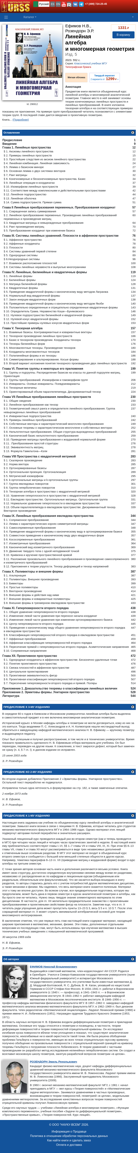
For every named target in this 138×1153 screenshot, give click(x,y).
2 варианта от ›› (105, 77)
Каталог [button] (29, 17)
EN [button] (58, 4)
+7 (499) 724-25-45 (96, 3)
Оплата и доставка (69, 1144)
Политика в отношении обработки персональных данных (69, 1136)
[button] (63, 4)
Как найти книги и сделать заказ (69, 1140)
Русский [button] (44, 4)
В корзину (123, 34)
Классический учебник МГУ (90, 63)
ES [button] (52, 4)
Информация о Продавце (69, 1131)
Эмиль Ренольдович (53, 1061)
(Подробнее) (20, 119)
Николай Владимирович (53, 966)
